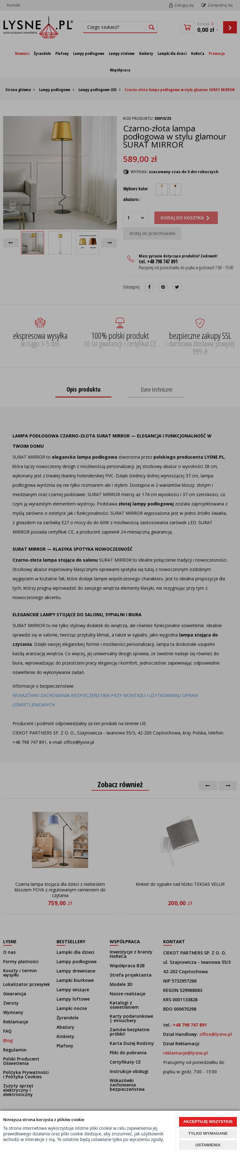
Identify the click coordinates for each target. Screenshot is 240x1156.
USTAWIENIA (208, 1145)
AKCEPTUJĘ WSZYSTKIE (207, 1121)
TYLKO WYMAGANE (208, 1133)
